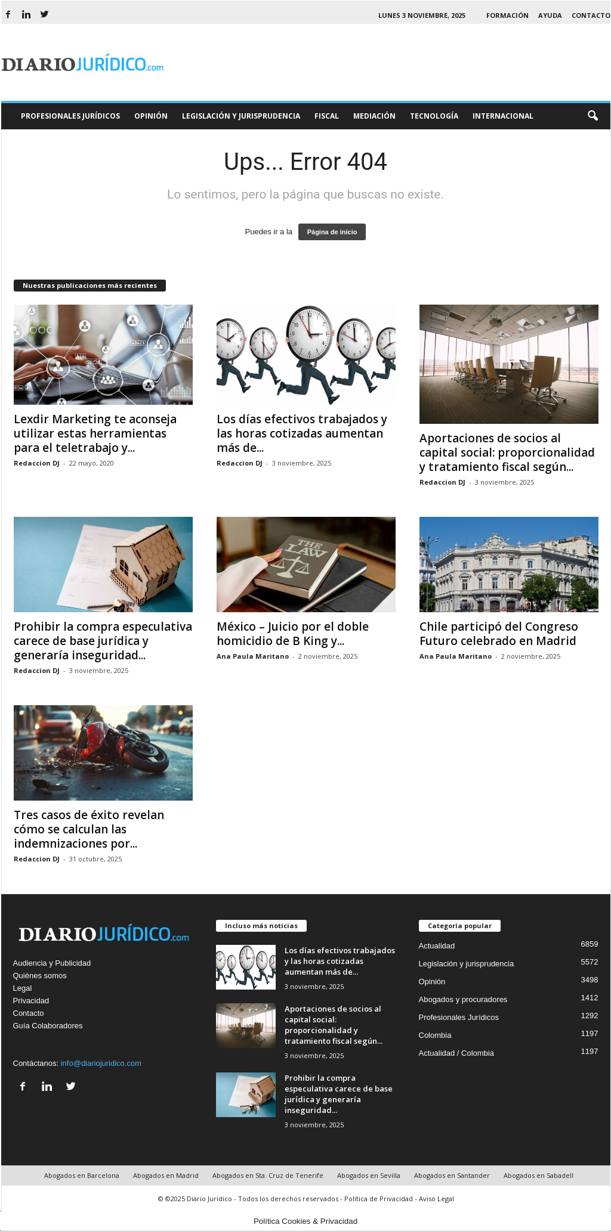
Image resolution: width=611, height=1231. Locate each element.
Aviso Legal (436, 1198)
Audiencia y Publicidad (52, 963)
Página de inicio (332, 231)
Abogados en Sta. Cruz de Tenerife (267, 1175)
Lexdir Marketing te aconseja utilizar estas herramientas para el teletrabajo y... (95, 433)
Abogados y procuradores (463, 999)
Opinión (151, 116)
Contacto (591, 15)
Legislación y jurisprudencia (466, 963)
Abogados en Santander (452, 1175)
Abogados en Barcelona (81, 1175)
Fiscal (326, 116)
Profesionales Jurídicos (70, 116)
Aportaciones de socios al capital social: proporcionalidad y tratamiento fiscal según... (507, 452)
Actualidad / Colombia (456, 1053)
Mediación (374, 116)
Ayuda (550, 15)
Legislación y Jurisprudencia (241, 116)
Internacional (503, 116)
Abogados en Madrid (166, 1175)
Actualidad (437, 945)
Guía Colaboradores (48, 1025)
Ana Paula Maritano (253, 656)
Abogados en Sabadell (538, 1175)
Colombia (435, 1035)
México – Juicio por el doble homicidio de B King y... (293, 634)
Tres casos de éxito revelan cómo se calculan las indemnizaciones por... (89, 829)
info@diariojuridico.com (101, 1063)
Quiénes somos (40, 975)
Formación (507, 15)
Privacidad (31, 1000)
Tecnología (434, 116)
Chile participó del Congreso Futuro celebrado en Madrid (498, 634)
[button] (592, 116)
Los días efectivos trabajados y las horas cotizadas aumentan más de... (302, 433)
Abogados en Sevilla (368, 1175)
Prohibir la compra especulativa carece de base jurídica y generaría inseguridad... (103, 641)
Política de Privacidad (378, 1198)
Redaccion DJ (37, 462)
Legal (22, 988)
